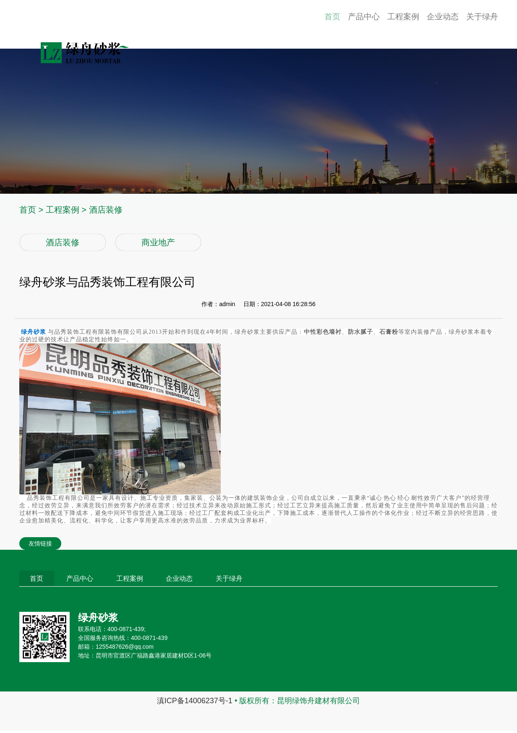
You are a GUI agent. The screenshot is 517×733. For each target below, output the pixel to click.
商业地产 (158, 242)
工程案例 (386, 24)
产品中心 (340, 24)
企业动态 (432, 24)
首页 (303, 24)
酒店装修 (106, 209)
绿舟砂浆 (33, 332)
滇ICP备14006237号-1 (194, 703)
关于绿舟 (479, 24)
